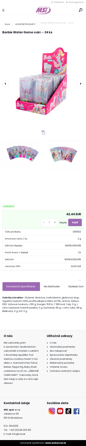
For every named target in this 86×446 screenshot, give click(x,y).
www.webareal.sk (55, 442)
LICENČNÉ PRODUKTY (25, 24)
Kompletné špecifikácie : (21, 286)
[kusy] (49, 222)
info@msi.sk (18, 434)
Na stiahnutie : (52, 286)
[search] (80, 10)
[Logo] (43, 10)
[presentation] (5, 84)
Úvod (7, 24)
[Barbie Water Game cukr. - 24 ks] (43, 82)
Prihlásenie (59, 2)
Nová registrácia (76, 2)
